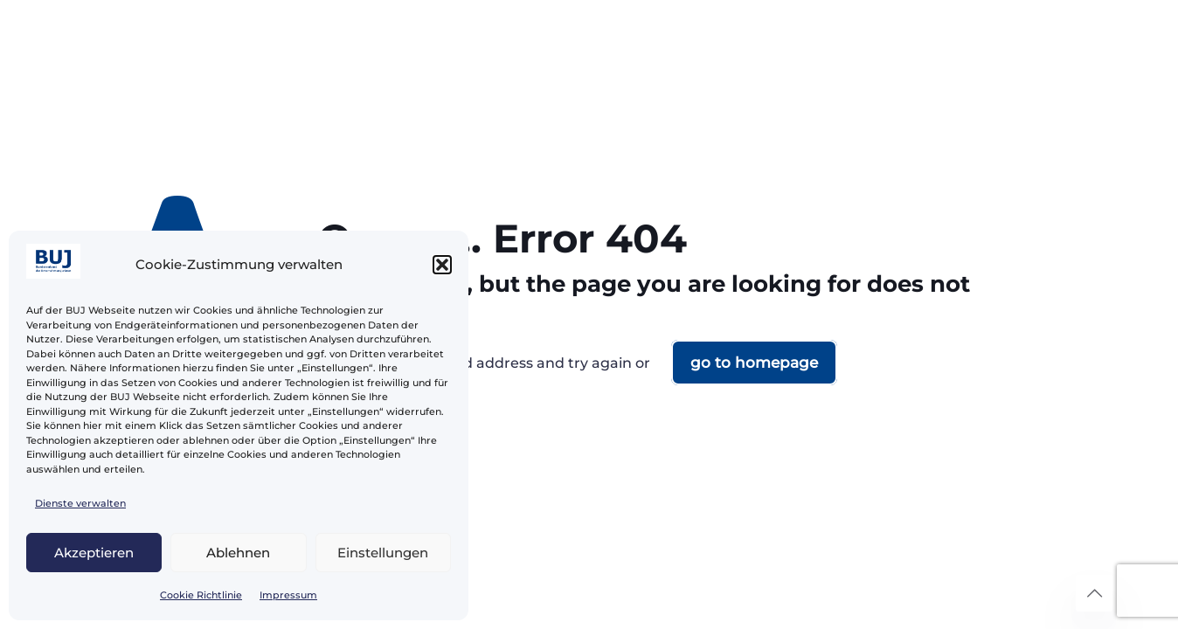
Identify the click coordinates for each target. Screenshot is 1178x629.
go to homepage (754, 362)
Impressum (288, 595)
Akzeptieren (94, 552)
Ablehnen (238, 552)
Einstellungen (382, 552)
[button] (442, 264)
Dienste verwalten (80, 503)
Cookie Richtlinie (201, 595)
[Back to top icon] (1094, 593)
